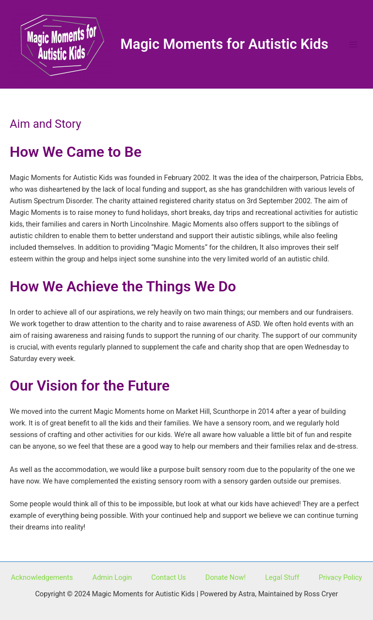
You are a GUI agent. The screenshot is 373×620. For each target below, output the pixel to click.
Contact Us (168, 577)
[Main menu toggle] (353, 44)
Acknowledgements (42, 577)
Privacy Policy (340, 577)
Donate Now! (225, 577)
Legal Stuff (282, 577)
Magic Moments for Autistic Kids (224, 44)
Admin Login (112, 577)
